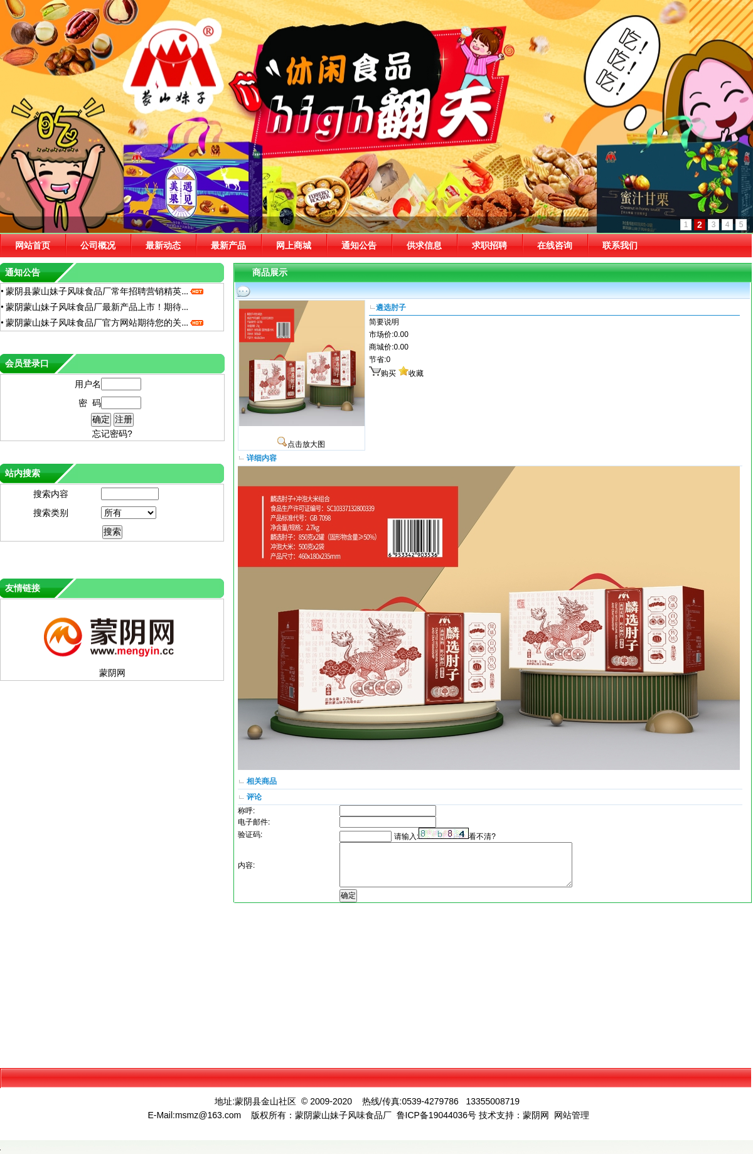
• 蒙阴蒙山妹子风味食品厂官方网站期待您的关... (103, 323)
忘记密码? (112, 434)
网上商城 (293, 245)
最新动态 (163, 245)
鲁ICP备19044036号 (437, 1115)
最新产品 (228, 245)
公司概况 (97, 245)
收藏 (416, 373)
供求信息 (424, 245)
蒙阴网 (112, 673)
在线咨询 (554, 245)
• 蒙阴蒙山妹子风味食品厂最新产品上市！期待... (94, 307)
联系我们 (620, 245)
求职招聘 (489, 245)
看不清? (482, 836)
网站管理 (571, 1115)
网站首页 (32, 245)
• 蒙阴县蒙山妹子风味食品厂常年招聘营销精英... (103, 291)
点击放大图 (301, 444)
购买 (388, 373)
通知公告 (358, 245)
